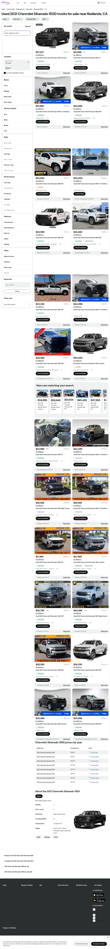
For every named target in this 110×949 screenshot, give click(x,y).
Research (33, 3)
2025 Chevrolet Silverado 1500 (46, 756)
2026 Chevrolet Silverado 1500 (46, 752)
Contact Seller (79, 194)
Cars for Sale (11, 9)
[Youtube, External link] (94, 915)
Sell (25, 3)
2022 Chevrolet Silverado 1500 (46, 769)
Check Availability (42, 68)
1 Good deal (93, 752)
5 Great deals (93, 761)
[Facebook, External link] (94, 912)
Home (3, 9)
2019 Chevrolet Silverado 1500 (46, 778)
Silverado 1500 (38, 9)
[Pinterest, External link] (94, 920)
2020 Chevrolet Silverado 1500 (46, 773)
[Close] (108, 937)
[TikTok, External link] (94, 909)
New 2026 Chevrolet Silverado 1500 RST (68, 406)
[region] (55, 942)
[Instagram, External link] (94, 918)
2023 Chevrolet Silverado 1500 (46, 765)
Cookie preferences (81, 944)
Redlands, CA (20, 9)
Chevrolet (29, 9)
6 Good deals (93, 769)
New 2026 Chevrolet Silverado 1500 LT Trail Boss (42, 406)
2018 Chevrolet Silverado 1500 (45, 782)
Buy (18, 3)
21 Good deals (94, 756)
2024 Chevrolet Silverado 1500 (46, 761)
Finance (43, 3)
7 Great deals (93, 773)
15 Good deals (94, 778)
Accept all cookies (99, 944)
